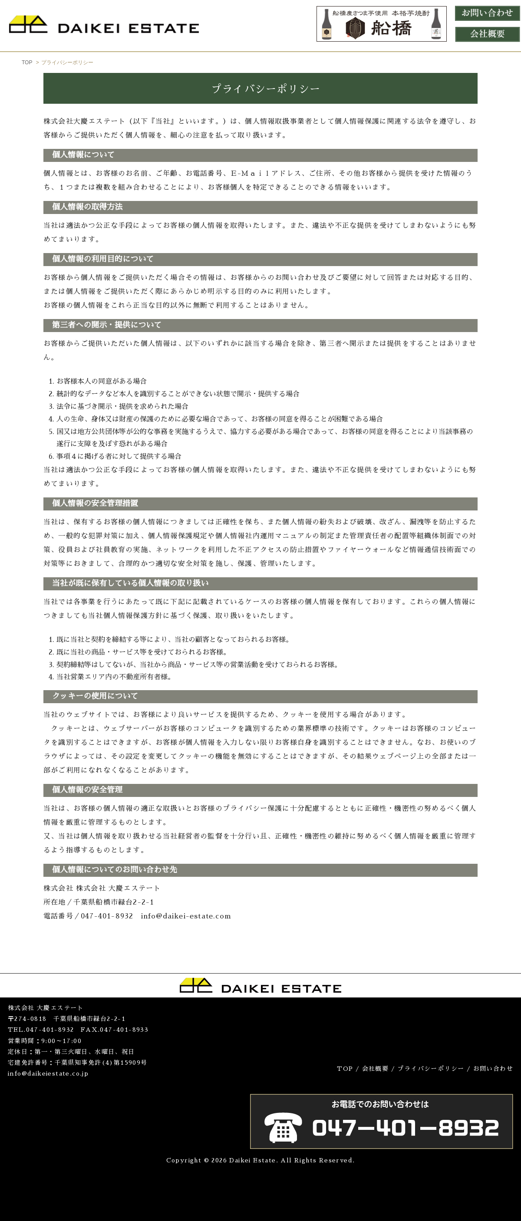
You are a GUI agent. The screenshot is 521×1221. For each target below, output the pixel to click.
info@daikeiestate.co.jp (48, 1073)
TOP (27, 62)
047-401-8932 (50, 1030)
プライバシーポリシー (430, 1069)
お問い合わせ (493, 1069)
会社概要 (375, 1069)
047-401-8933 (124, 1030)
